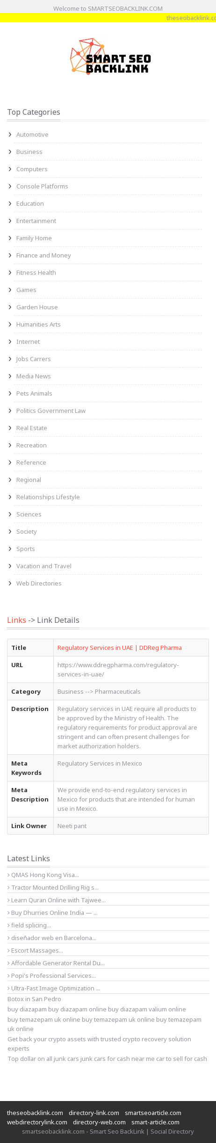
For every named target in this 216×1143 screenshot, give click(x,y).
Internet (28, 341)
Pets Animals (34, 393)
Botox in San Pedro (34, 999)
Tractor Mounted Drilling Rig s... (53, 887)
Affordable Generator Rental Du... (56, 963)
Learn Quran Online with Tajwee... (56, 900)
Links (16, 620)
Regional (28, 479)
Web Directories (39, 583)
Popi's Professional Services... (51, 975)
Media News (33, 376)
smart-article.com (155, 1122)
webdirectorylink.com (37, 1122)
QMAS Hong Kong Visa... (43, 875)
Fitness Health (36, 272)
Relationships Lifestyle (48, 497)
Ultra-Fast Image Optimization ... (53, 988)
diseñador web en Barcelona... (51, 938)
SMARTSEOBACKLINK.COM (125, 8)
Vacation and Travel (44, 566)
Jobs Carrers (33, 359)
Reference (31, 462)
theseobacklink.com (35, 1112)
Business (29, 151)
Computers (32, 169)
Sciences (29, 514)
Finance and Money (43, 255)
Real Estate (31, 428)
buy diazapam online (77, 1009)
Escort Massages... (35, 950)
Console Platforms (42, 186)
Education (30, 203)
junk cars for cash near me (117, 1058)
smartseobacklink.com (53, 1131)
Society (26, 531)
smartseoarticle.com (153, 1112)
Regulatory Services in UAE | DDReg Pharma (120, 647)
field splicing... (29, 925)
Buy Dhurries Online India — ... (52, 912)
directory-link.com (94, 1112)
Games (26, 290)
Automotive (32, 134)
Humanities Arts (38, 324)
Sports (25, 548)
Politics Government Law (51, 410)
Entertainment (36, 220)
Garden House (37, 307)
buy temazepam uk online (118, 1019)
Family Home (34, 238)
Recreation (31, 445)
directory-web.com (99, 1122)
